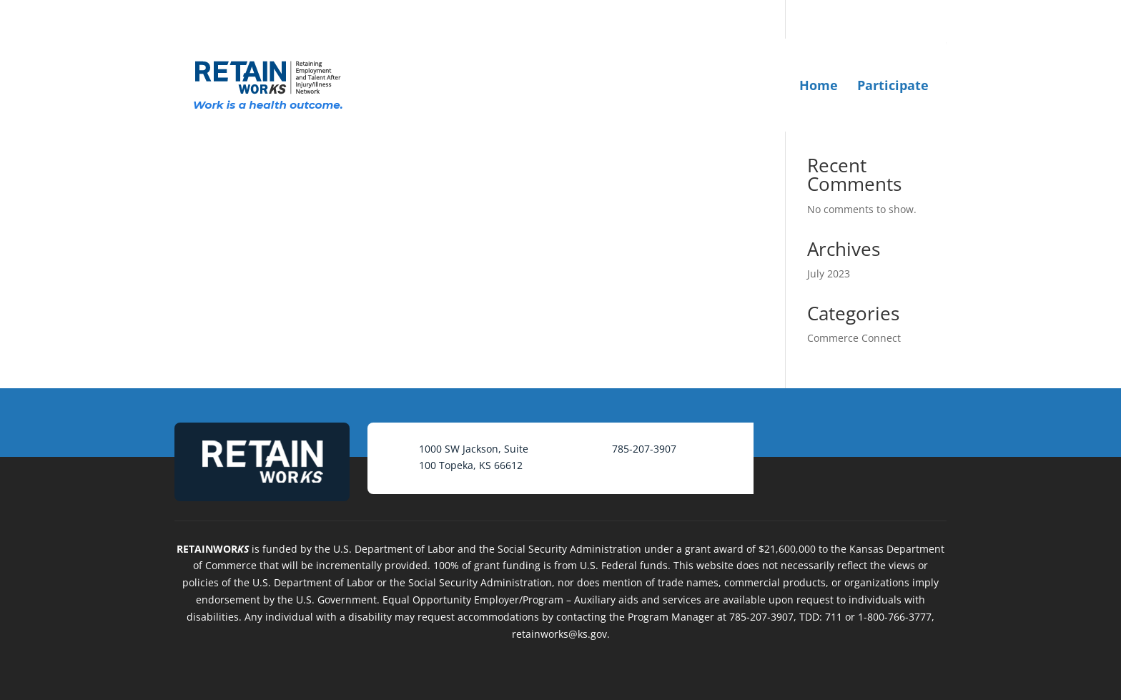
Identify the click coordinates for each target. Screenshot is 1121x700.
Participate (893, 85)
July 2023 (828, 273)
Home (818, 85)
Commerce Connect (854, 338)
